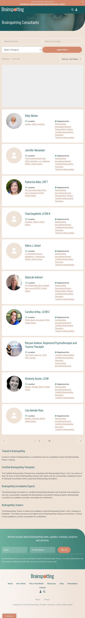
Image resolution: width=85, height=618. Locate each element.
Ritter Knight (68, 605)
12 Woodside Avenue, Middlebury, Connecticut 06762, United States (35, 256)
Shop (62, 583)
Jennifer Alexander (35, 150)
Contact (42, 588)
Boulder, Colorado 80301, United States (35, 420)
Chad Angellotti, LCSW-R (37, 213)
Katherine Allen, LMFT (36, 182)
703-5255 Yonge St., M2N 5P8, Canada (36, 356)
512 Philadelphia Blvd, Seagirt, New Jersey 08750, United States (37, 288)
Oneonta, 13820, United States (34, 223)
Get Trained (21, 583)
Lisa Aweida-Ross (34, 410)
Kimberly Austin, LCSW (37, 378)
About (10, 583)
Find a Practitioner (36, 583)
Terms (37, 599)
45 (49, 441)
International (72, 583)
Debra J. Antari (33, 245)
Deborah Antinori (34, 277)
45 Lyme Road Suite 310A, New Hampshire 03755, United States (35, 193)
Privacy (47, 599)
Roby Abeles (31, 115)
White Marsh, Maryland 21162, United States (37, 321)
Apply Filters (62, 50)
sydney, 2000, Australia (34, 124)
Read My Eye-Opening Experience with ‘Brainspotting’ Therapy (42, 4)
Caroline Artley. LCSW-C (37, 311)
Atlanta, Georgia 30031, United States (37, 388)
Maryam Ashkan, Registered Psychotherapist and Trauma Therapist (51, 344)
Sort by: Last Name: (70, 59)
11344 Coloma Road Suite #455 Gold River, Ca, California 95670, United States (37, 161)
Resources (51, 583)
